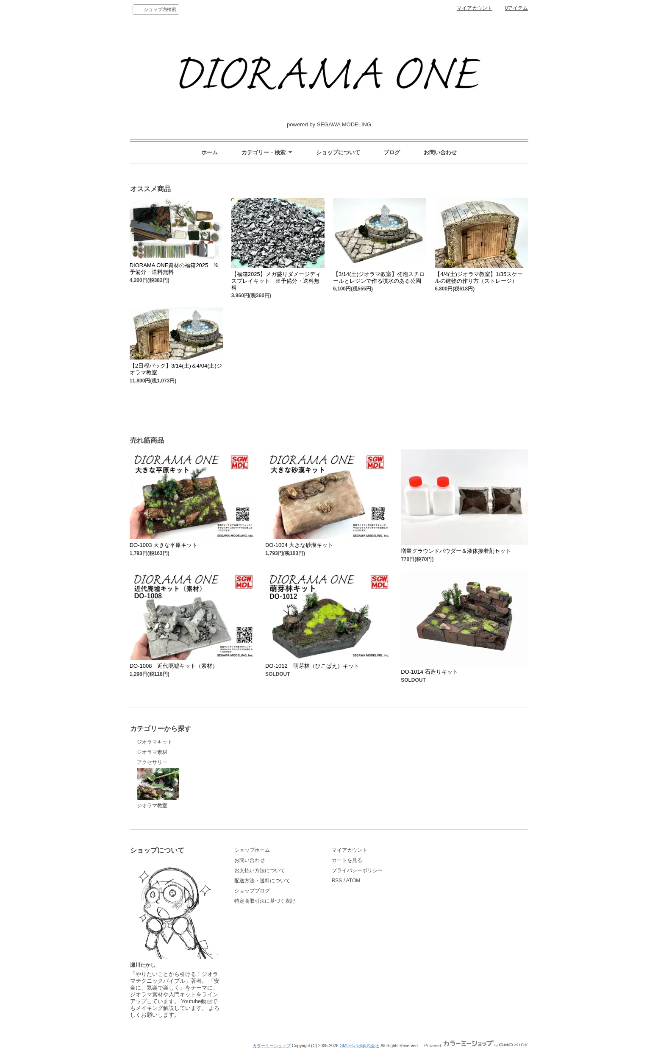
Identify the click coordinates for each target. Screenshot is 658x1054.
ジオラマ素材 (152, 752)
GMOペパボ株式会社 (359, 1045)
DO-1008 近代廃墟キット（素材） (174, 666)
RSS (337, 881)
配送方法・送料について (262, 881)
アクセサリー (152, 762)
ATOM (353, 881)
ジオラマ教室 (158, 788)
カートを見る (347, 860)
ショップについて (338, 152)
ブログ (391, 152)
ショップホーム (252, 850)
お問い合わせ (440, 152)
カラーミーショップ (272, 1045)
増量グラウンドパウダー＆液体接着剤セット (456, 551)
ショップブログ (252, 891)
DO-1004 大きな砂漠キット (299, 545)
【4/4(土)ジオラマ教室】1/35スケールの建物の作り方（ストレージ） (479, 277)
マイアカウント (474, 8)
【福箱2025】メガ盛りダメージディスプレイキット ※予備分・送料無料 (276, 281)
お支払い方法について (259, 870)
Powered (476, 1045)
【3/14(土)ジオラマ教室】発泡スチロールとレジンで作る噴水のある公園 (379, 277)
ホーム (209, 152)
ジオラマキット (154, 742)
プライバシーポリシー (357, 870)
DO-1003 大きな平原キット (163, 545)
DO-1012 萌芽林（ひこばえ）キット (312, 666)
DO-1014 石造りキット (429, 672)
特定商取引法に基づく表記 (264, 901)
